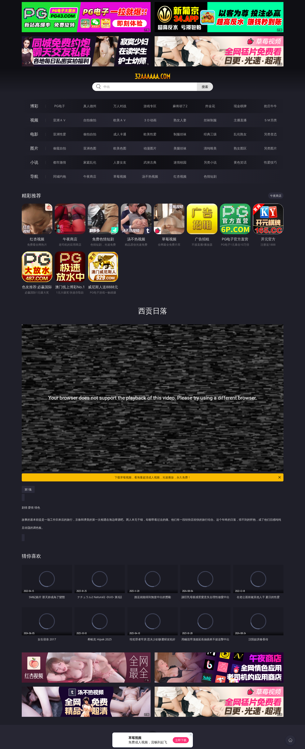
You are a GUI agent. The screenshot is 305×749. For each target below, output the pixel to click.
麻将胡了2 (180, 106)
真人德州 (89, 106)
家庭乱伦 (89, 162)
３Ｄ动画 (150, 120)
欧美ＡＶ (119, 120)
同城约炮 (59, 176)
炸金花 (210, 106)
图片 (34, 148)
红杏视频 (180, 176)
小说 (34, 162)
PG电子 (59, 106)
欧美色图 (119, 148)
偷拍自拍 (89, 134)
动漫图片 (150, 148)
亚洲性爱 (59, 134)
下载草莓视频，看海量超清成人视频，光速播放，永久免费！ (198, 477)
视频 (34, 120)
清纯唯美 (210, 148)
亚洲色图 (89, 148)
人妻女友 (119, 162)
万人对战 (119, 106)
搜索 (205, 86)
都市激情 (59, 162)
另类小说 (210, 162)
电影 (34, 134)
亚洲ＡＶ (59, 120)
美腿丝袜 (180, 148)
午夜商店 (89, 176)
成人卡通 (119, 134)
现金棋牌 (240, 106)
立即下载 (180, 740)
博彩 (34, 106)
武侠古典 (150, 162)
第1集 (28, 489)
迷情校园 (180, 162)
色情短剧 (210, 176)
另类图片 (270, 148)
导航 (34, 176)
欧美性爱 (150, 134)
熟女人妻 (180, 120)
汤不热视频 (150, 176)
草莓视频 (119, 176)
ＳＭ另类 (270, 120)
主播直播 (240, 120)
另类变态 (270, 134)
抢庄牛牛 (270, 106)
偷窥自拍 (59, 148)
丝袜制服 (210, 120)
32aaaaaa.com (152, 76)
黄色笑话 (240, 162)
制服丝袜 (180, 134)
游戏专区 (150, 106)
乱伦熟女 (240, 134)
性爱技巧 (270, 162)
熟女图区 (240, 148)
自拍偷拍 (89, 120)
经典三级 (210, 134)
